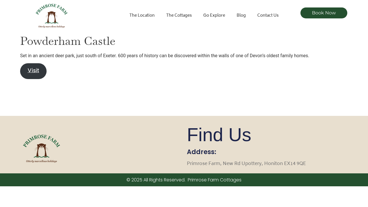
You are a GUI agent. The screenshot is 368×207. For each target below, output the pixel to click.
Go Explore (214, 15)
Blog (241, 15)
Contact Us (268, 15)
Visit (33, 71)
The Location (142, 15)
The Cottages (179, 15)
